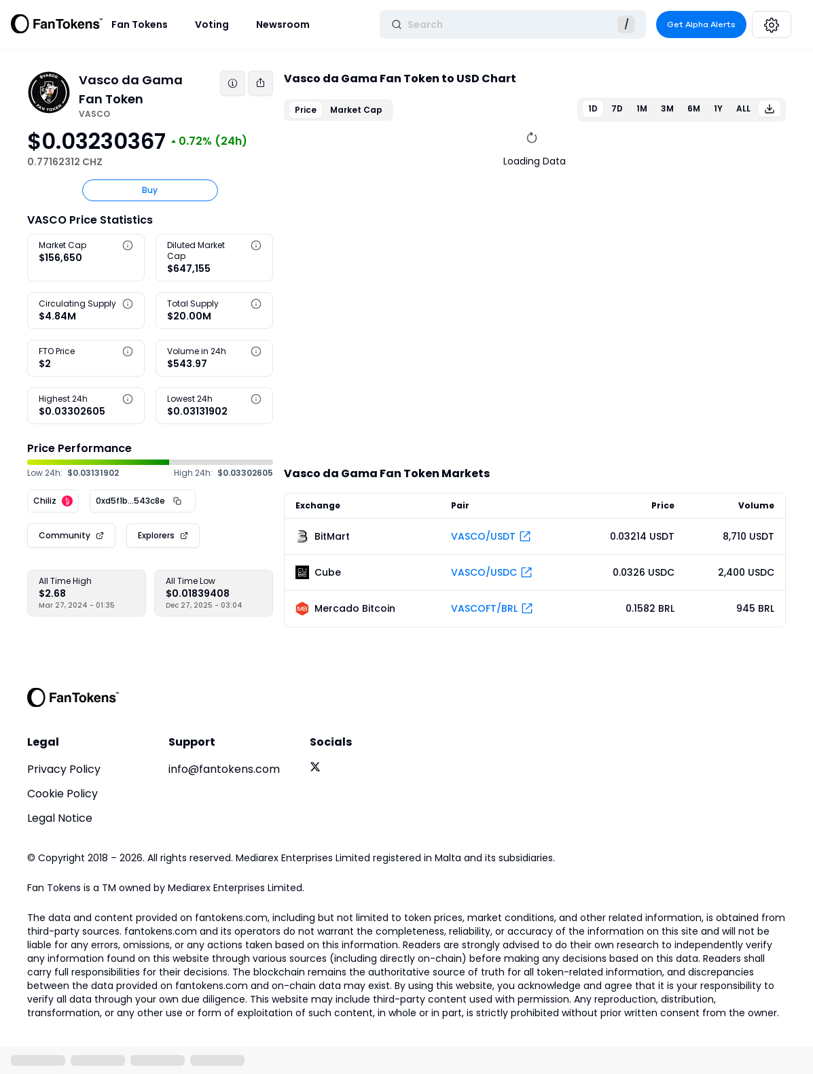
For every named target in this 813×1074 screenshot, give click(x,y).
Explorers (156, 535)
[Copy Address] (177, 501)
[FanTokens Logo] (73, 697)
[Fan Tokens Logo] (57, 24)
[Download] (769, 109)
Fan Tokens (139, 24)
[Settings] (771, 24)
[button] (127, 245)
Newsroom (283, 24)
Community (64, 535)
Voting (212, 24)
